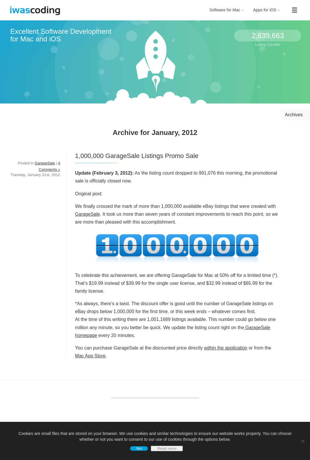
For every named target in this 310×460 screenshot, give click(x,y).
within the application (226, 347)
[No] (303, 441)
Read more (166, 448)
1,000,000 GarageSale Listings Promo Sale (136, 155)
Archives (294, 114)
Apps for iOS (266, 10)
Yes (139, 448)
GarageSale (87, 214)
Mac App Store (90, 355)
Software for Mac (226, 10)
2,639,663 (267, 35)
